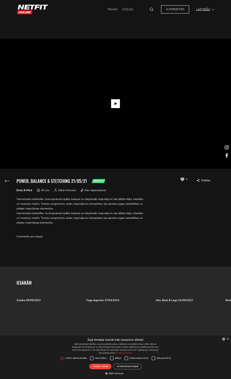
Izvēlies (127, 9)
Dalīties (206, 180)
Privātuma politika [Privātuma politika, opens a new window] (124, 353)
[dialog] (115, 357)
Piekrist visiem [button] (100, 366)
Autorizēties (175, 9)
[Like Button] (182, 179)
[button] (205, 9)
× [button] (228, 339)
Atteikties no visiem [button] (127, 366)
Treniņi (112, 9)
